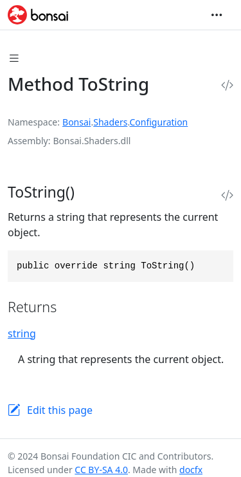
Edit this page (60, 410)
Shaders (110, 122)
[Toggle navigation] (216, 15)
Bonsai (76, 122)
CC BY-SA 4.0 (101, 469)
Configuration (158, 122)
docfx (190, 469)
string (22, 333)
